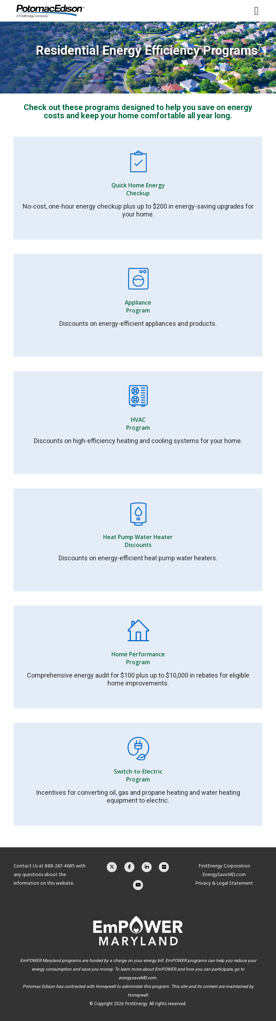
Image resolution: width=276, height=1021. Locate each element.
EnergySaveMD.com (224, 874)
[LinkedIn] (147, 867)
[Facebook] (129, 867)
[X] (112, 867)
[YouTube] (138, 885)
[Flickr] (164, 867)
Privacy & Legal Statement (224, 883)
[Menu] (253, 11)
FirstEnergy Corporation (224, 866)
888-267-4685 (60, 866)
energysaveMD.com (137, 977)
